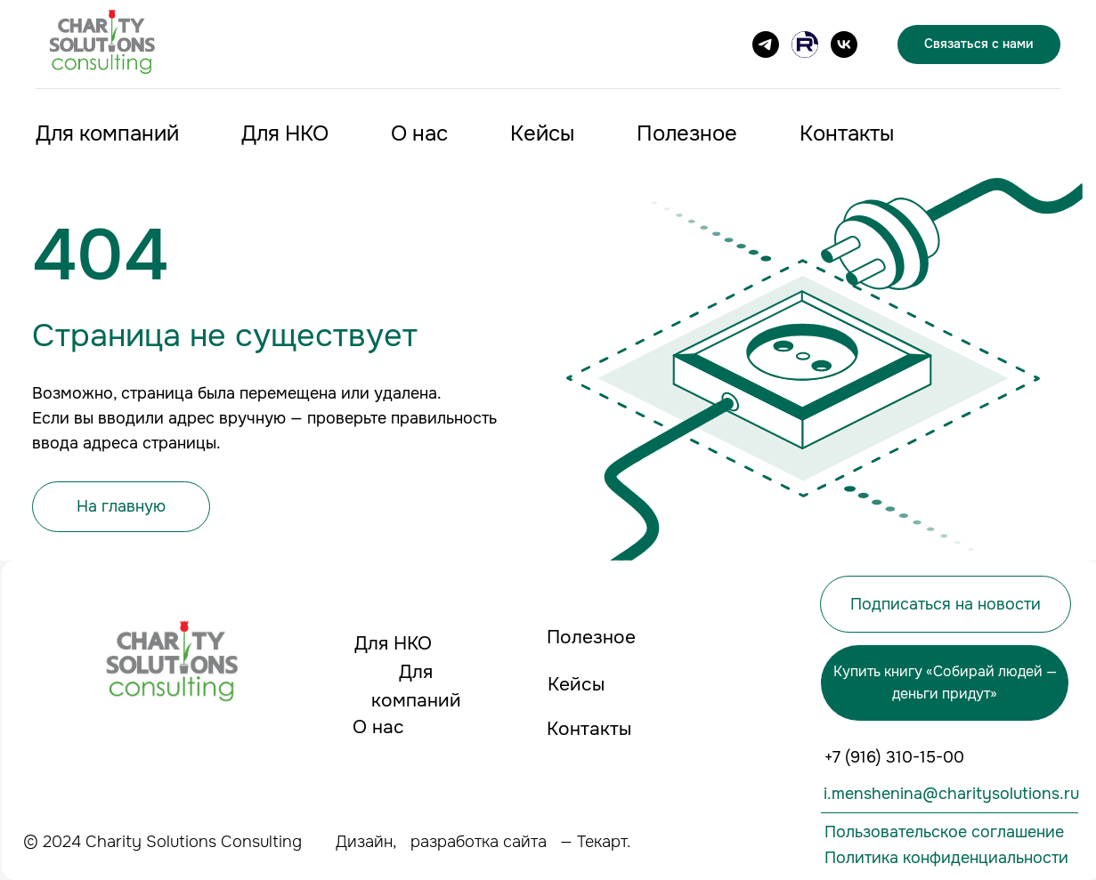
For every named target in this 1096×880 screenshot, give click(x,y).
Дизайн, (366, 841)
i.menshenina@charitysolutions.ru (951, 793)
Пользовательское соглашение (944, 832)
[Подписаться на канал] (765, 44)
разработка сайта (478, 841)
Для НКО (285, 133)
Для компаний (107, 133)
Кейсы (542, 133)
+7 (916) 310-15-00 (894, 757)
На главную (121, 506)
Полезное (687, 133)
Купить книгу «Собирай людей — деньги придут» (945, 682)
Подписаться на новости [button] (945, 604)
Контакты (847, 133)
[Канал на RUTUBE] (805, 44)
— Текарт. (595, 841)
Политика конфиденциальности (946, 857)
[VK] (844, 44)
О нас (419, 133)
